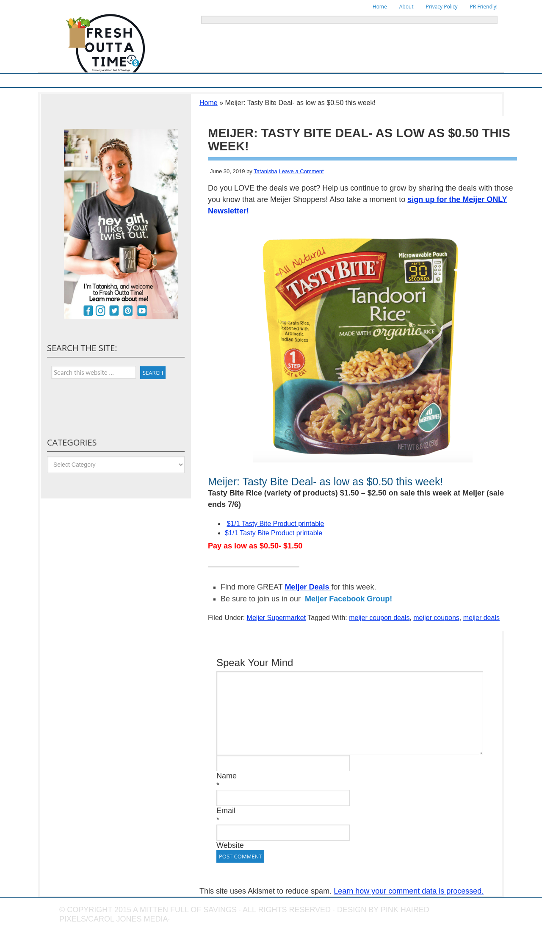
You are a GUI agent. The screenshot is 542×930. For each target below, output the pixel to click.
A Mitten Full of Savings (185, 909)
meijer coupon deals (379, 617)
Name (226, 776)
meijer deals (481, 617)
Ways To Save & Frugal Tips (165, 80)
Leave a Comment (301, 171)
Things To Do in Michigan (315, 80)
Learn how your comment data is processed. (409, 891)
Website (230, 845)
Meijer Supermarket (99, 80)
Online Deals (260, 80)
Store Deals (220, 80)
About (406, 6)
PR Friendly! (484, 6)
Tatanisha (265, 171)
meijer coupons (436, 617)
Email (225, 810)
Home (380, 6)
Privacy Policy (442, 6)
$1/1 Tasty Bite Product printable (275, 523)
